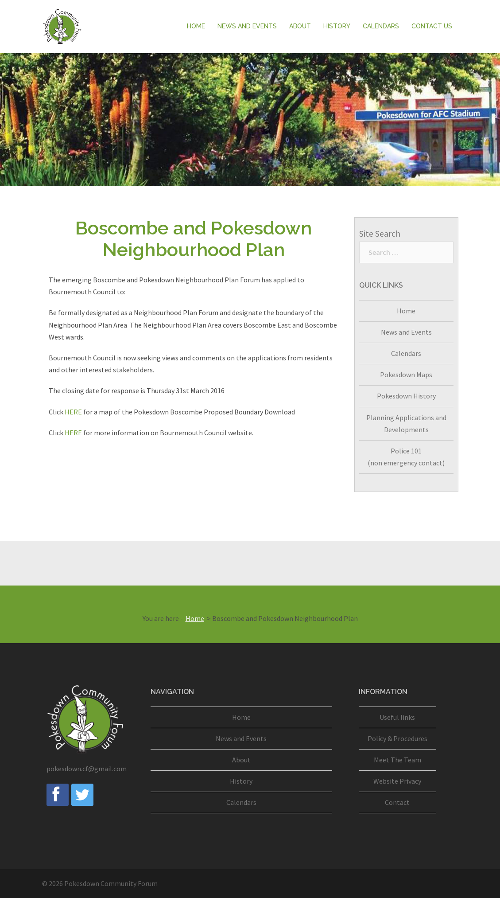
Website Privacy (397, 781)
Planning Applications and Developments (406, 423)
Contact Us (431, 26)
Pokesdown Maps (406, 374)
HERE (73, 411)
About (300, 26)
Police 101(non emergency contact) (406, 456)
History (336, 26)
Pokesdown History (406, 395)
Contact (397, 802)
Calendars (381, 26)
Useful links (397, 717)
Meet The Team (397, 759)
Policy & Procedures (397, 738)
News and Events (247, 26)
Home (196, 26)
